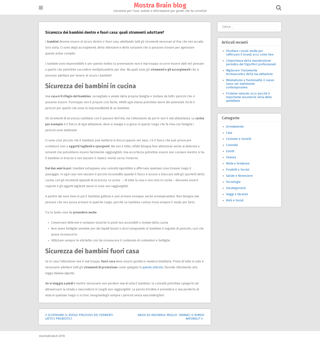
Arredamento (235, 126)
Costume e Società (238, 139)
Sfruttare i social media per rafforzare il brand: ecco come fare (250, 52)
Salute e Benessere (239, 176)
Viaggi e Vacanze (237, 194)
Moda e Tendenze (238, 163)
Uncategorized (236, 188)
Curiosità (232, 145)
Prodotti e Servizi (237, 169)
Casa (229, 133)
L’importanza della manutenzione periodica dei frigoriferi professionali (251, 62)
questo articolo (152, 267)
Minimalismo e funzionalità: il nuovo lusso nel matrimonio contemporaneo (250, 83)
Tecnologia (233, 182)
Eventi (230, 151)
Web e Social (235, 200)
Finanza (231, 157)
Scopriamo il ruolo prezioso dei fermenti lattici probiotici (79, 316)
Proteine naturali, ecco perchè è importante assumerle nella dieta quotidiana (249, 97)
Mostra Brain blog (160, 5)
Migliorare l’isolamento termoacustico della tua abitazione (249, 72)
